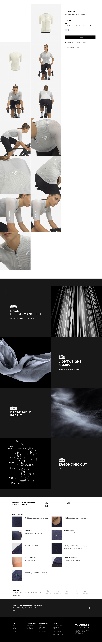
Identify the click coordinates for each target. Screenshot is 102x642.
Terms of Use (56, 627)
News (40, 625)
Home (66, 9)
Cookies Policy (83, 633)
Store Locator (43, 627)
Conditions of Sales (58, 625)
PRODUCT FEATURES (51, 514)
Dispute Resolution (58, 634)
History (41, 630)
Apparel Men (29, 627)
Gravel (14, 627)
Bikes (13, 623)
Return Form (56, 628)
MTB (13, 630)
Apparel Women (30, 628)
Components (29, 625)
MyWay (14, 633)
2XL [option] (91, 25)
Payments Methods (57, 633)
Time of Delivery (57, 631)
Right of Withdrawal (58, 630)
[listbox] (80, 26)
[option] (66, 30)
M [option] (76, 25)
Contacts (41, 633)
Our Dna (41, 628)
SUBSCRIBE (82, 607)
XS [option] (67, 25)
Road (13, 625)
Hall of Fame (42, 631)
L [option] (81, 25)
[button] (90, 2)
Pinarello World (43, 623)
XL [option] (86, 25)
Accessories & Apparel (32, 623)
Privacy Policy (77, 633)
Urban (14, 631)
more (66, 15)
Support (55, 623)
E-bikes (14, 628)
